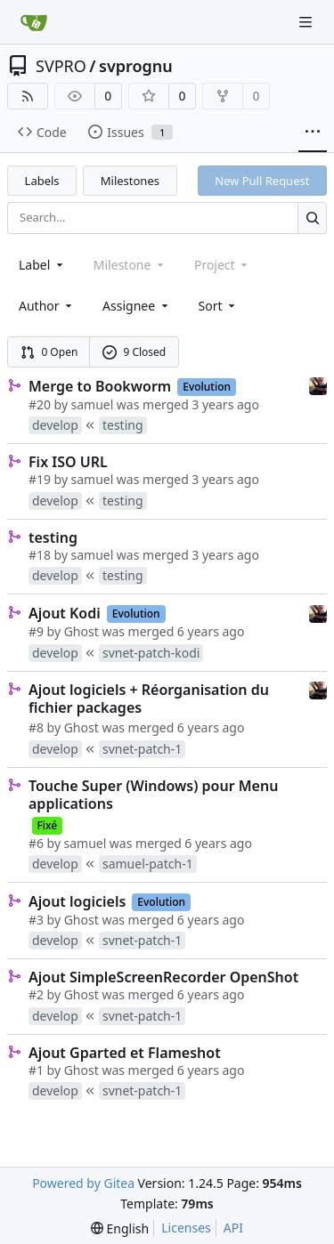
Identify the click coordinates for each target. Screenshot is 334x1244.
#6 (36, 843)
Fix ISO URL (68, 462)
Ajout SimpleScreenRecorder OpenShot (163, 977)
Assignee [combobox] (136, 305)
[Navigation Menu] (307, 21)
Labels (42, 181)
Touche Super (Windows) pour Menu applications (153, 794)
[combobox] (42, 264)
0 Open (49, 351)
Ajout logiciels (77, 901)
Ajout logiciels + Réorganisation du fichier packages (149, 698)
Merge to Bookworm (100, 386)
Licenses (186, 1227)
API (233, 1227)
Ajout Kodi (65, 613)
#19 (40, 479)
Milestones (130, 181)
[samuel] (318, 384)
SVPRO (61, 66)
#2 (36, 994)
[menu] (218, 305)
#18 (40, 554)
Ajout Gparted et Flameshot (125, 1053)
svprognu (136, 66)
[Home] (34, 22)
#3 (36, 919)
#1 (36, 1070)
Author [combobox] (47, 305)
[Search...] (312, 217)
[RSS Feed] (27, 96)
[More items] (312, 132)
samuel (92, 404)
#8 (36, 727)
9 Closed (134, 351)
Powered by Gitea (83, 1183)
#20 (40, 404)
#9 (36, 631)
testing (53, 537)
